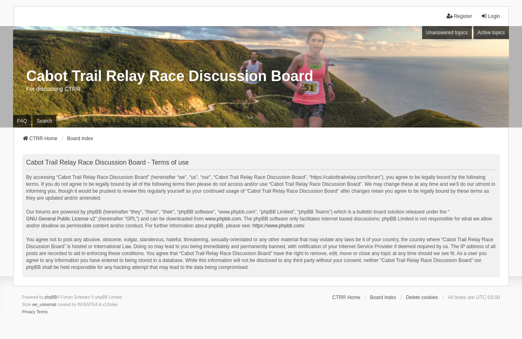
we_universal (44, 304)
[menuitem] (28, 312)
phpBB (51, 297)
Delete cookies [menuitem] (422, 297)
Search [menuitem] (44, 121)
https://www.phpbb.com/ (278, 226)
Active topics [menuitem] (491, 32)
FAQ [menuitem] (22, 121)
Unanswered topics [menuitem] (447, 32)
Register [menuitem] (459, 16)
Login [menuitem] (490, 16)
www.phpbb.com (223, 219)
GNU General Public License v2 (60, 219)
